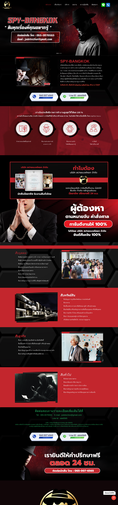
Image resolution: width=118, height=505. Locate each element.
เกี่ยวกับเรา (58, 4)
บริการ (67, 4)
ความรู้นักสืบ (84, 4)
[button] (9, 28)
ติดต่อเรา (95, 4)
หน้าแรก (48, 4)
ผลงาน (74, 4)
